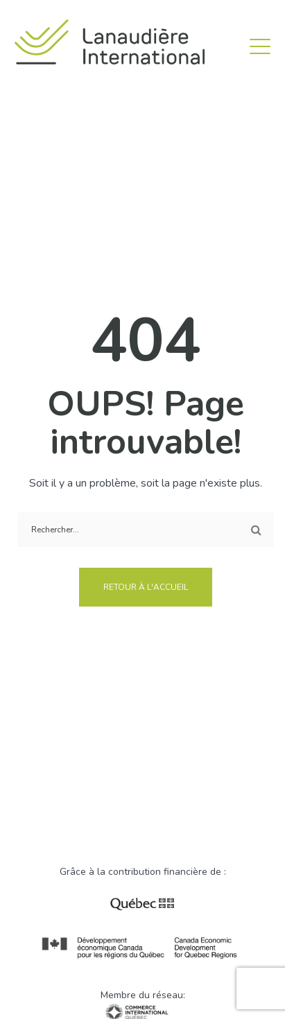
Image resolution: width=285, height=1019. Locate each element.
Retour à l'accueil (145, 587)
